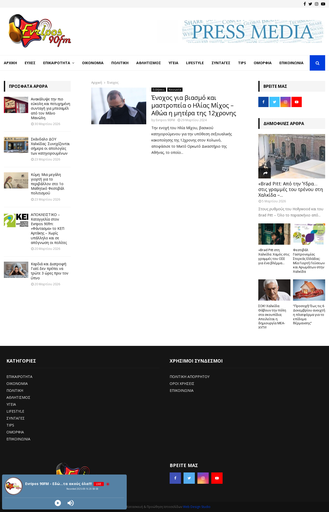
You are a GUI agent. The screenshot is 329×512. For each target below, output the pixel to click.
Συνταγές (221, 62)
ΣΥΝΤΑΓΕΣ (15, 418)
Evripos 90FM (165, 120)
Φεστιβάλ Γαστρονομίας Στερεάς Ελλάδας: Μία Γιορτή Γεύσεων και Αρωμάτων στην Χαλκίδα (309, 261)
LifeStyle (195, 62)
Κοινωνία (175, 89)
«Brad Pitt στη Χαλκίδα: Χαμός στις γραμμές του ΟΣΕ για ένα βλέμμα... (273, 256)
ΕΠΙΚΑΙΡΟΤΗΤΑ (19, 376)
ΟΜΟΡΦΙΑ (15, 432)
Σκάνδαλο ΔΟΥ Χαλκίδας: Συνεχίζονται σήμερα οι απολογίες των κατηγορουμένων (50, 146)
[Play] (58, 503)
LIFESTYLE (15, 411)
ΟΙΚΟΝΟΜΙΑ (17, 383)
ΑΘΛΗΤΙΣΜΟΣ (18, 397)
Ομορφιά (263, 62)
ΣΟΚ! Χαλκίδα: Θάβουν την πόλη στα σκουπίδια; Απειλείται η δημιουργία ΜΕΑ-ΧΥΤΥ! (272, 317)
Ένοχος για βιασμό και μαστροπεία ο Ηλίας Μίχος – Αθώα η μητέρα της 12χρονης (193, 105)
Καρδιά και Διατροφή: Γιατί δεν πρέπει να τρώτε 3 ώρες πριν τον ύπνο (49, 270)
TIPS (10, 425)
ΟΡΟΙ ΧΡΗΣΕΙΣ (182, 383)
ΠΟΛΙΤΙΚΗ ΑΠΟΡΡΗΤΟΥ (189, 376)
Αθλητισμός (148, 62)
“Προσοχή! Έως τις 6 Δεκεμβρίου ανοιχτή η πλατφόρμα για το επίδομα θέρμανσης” (309, 314)
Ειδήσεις (159, 89)
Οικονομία (93, 62)
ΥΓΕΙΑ (11, 404)
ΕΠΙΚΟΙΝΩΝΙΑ (18, 439)
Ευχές (30, 62)
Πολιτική (120, 62)
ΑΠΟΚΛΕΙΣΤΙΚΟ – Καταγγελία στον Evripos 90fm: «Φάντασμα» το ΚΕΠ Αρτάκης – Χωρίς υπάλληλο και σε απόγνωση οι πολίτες (49, 228)
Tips (242, 62)
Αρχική (10, 62)
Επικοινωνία (291, 62)
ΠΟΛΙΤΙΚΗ (14, 390)
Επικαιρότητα (56, 62)
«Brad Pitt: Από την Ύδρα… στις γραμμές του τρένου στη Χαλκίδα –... (290, 189)
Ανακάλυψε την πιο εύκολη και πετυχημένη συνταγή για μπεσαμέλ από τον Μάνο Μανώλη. (50, 108)
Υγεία (173, 62)
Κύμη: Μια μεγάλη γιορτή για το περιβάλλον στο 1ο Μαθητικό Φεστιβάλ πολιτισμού (47, 184)
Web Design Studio (197, 507)
